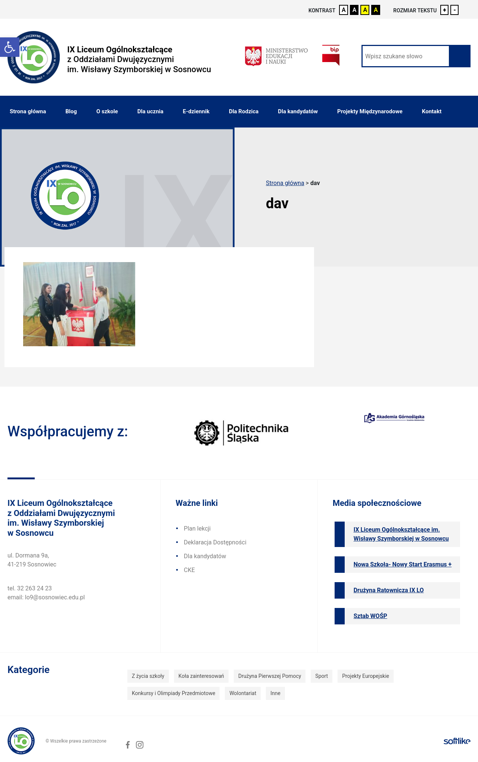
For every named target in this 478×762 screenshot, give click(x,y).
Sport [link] (321, 676)
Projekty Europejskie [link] (365, 676)
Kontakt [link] (431, 111)
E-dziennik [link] (196, 111)
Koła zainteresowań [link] (201, 676)
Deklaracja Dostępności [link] (215, 542)
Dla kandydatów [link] (298, 111)
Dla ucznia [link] (150, 111)
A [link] (344, 9)
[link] (9, 47)
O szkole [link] (107, 111)
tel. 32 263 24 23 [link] (29, 588)
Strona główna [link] (28, 111)
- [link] (454, 9)
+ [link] (444, 9)
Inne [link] (275, 693)
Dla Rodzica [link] (243, 111)
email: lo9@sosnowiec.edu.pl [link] (46, 597)
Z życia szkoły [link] (148, 676)
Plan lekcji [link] (197, 528)
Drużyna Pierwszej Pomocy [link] (269, 676)
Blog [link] (71, 111)
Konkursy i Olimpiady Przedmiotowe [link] (173, 693)
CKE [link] (189, 570)
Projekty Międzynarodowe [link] (370, 111)
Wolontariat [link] (242, 693)
